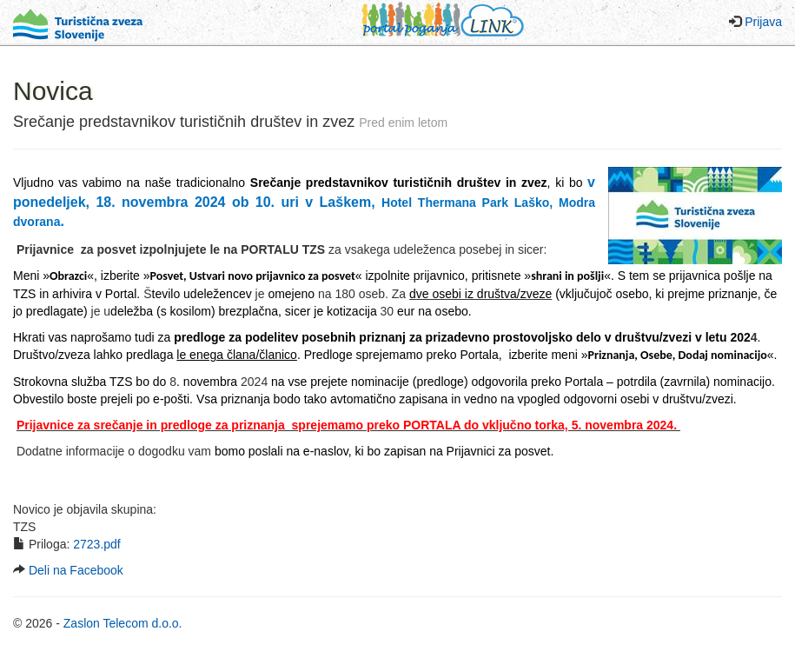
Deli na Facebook (76, 570)
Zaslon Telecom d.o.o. (122, 623)
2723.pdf (97, 544)
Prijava (763, 22)
